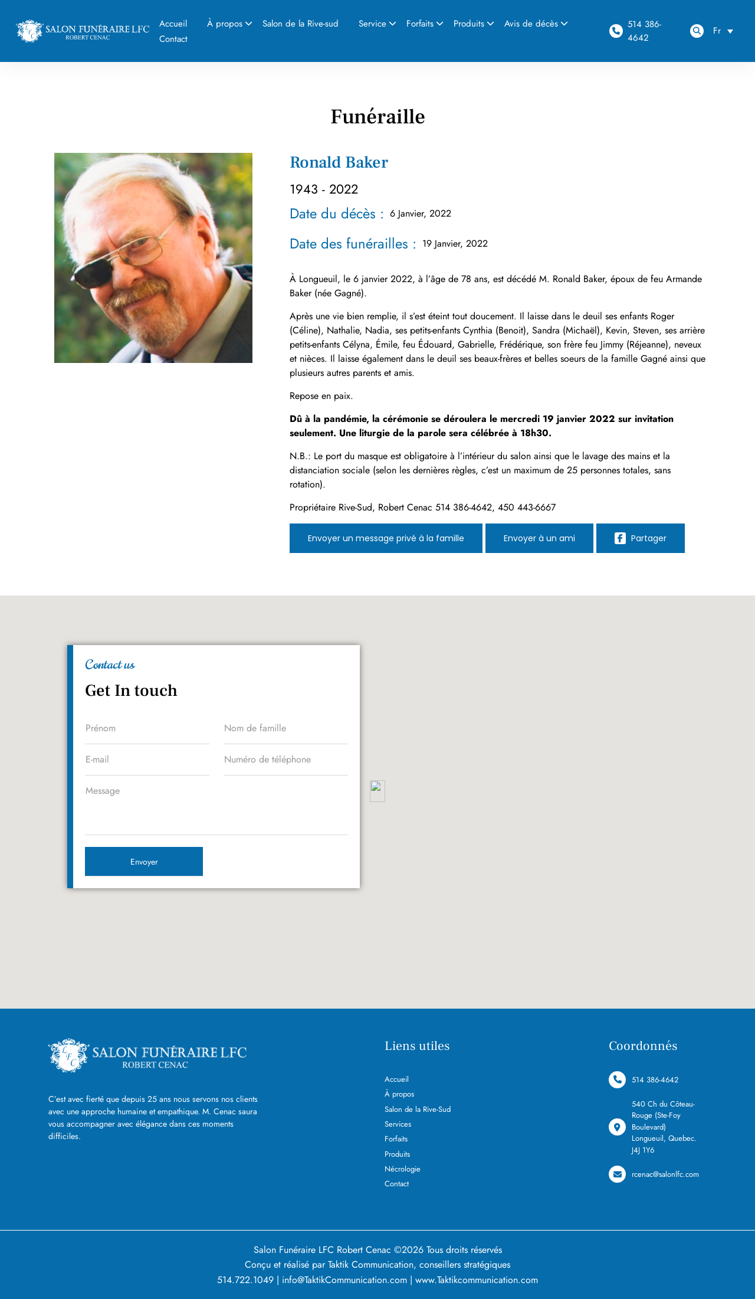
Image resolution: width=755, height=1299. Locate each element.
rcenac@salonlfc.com (654, 1174)
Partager (641, 538)
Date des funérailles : (353, 243)
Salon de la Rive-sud (300, 23)
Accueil (397, 1079)
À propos (224, 23)
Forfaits (420, 23)
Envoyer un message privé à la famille (386, 538)
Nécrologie (403, 1168)
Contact (173, 38)
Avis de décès (531, 23)
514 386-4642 (635, 31)
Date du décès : (337, 213)
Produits (469, 23)
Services (398, 1124)
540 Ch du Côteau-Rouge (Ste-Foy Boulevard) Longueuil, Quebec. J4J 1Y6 (653, 1127)
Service (372, 23)
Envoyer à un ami (539, 538)
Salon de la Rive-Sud (418, 1109)
